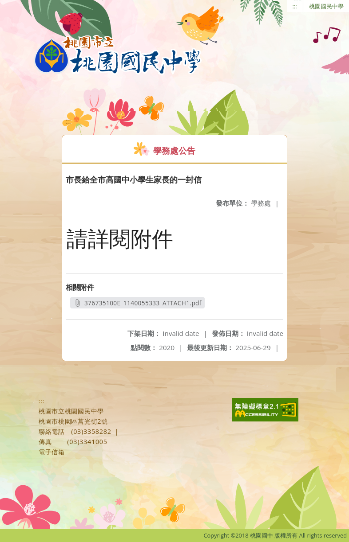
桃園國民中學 (326, 6)
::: (295, 6)
